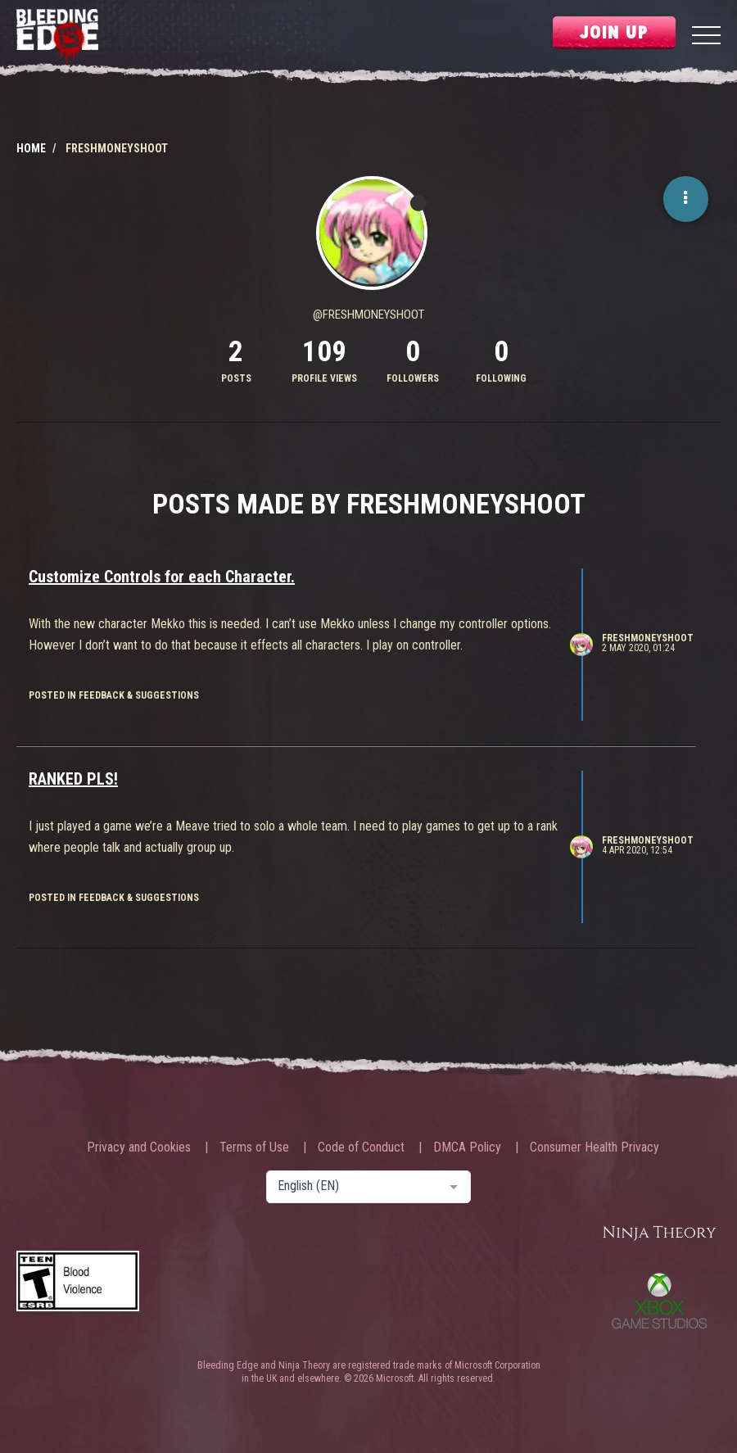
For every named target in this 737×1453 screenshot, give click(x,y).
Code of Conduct (361, 1147)
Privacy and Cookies (139, 1147)
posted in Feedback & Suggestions (114, 695)
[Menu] (706, 37)
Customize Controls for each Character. (162, 576)
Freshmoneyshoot (648, 638)
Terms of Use (254, 1147)
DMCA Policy (467, 1147)
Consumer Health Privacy (594, 1147)
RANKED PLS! (73, 779)
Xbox (659, 1300)
